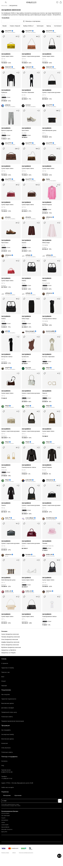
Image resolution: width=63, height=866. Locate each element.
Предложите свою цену (9, 712)
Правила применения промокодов (12, 721)
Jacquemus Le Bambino (8, 650)
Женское (4, 5)
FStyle (48, 368)
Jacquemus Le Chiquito (8, 652)
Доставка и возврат (7, 708)
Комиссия (4, 743)
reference (49, 217)
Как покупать (5, 694)
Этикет (3, 681)
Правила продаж (5, 852)
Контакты (4, 761)
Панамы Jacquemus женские (10, 637)
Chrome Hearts (5, 813)
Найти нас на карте (7, 787)
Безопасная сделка (7, 703)
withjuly (27, 255)
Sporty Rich (4, 831)
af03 (6, 331)
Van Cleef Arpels (5, 815)
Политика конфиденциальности (26, 852)
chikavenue (49, 480)
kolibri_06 (49, 554)
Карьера (4, 685)
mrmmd (27, 105)
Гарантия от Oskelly (7, 668)
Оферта (14, 852)
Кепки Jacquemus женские (10, 645)
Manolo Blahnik (5, 827)
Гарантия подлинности (8, 699)
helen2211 (8, 67)
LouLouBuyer (29, 518)
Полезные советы (7, 716)
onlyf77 (7, 368)
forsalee (28, 554)
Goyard (3, 818)
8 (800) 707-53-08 (6, 772)
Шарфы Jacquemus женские (10, 642)
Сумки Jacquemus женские (10, 634)
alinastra (7, 217)
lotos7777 (8, 31)
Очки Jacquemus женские (9, 639)
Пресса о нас (5, 672)
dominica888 (50, 331)
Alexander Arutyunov (6, 829)
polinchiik (28, 480)
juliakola (7, 105)
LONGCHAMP (4, 824)
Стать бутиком (5, 748)
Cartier (3, 822)
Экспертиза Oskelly (7, 734)
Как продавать (6, 730)
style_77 (7, 518)
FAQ (2, 765)
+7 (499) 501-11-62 (6, 778)
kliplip (48, 179)
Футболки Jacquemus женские (11, 647)
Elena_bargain (29, 331)
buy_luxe (28, 368)
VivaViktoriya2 (50, 518)
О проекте (4, 663)
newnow (48, 591)
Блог (2, 676)
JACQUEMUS (5, 54)
